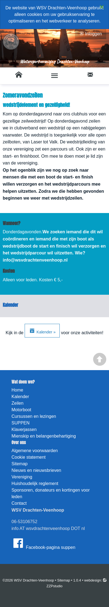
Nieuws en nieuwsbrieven (36, 470)
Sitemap (20, 463)
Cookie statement (29, 457)
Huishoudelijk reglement (35, 483)
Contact (19, 503)
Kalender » (42, 330)
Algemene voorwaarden (35, 450)
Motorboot (21, 409)
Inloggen (90, 33)
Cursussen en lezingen (34, 416)
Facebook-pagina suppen (43, 543)
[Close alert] (101, 6)
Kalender (20, 396)
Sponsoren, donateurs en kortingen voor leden (51, 493)
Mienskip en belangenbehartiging (44, 436)
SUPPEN (21, 423)
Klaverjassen (24, 429)
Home (17, 390)
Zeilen (18, 403)
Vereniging (22, 477)
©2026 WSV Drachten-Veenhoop (28, 580)
